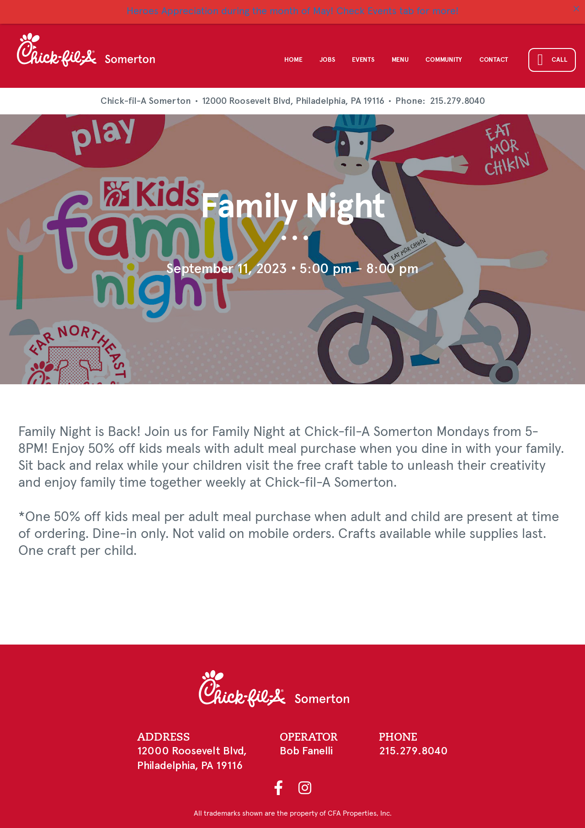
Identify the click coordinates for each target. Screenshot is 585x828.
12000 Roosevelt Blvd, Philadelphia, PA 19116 (293, 101)
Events (363, 60)
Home (293, 60)
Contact (493, 60)
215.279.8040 (457, 101)
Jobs (327, 60)
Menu (400, 60)
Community (443, 60)
